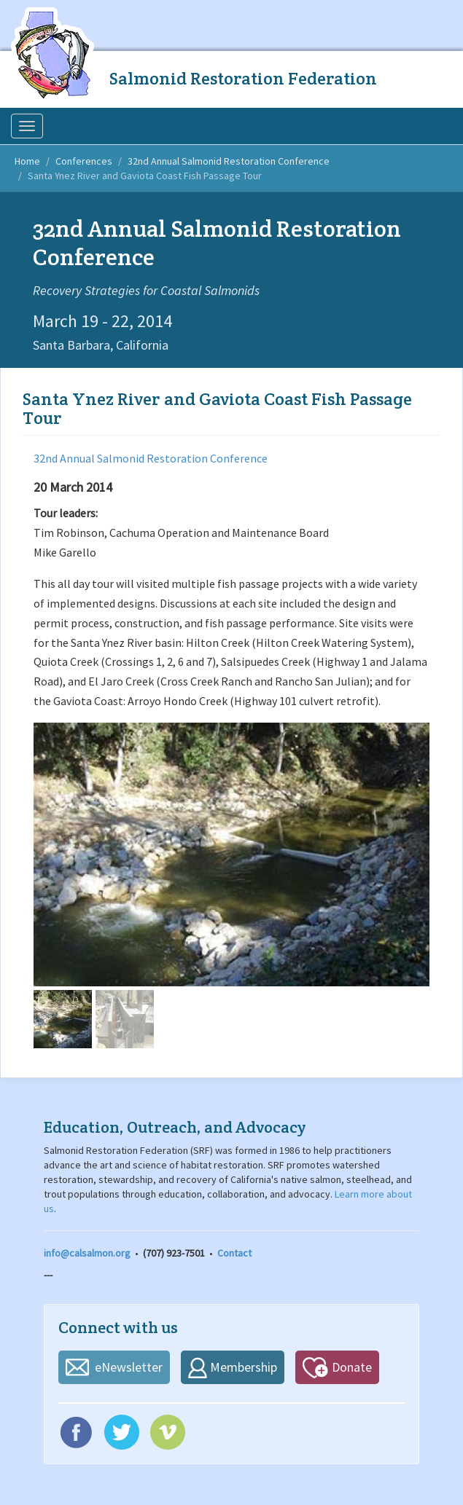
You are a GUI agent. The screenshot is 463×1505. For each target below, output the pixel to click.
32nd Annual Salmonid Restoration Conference (229, 161)
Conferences (83, 161)
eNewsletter (129, 1367)
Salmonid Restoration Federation (243, 78)
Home (27, 161)
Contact (234, 1253)
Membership (243, 1367)
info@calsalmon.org (87, 1253)
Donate (352, 1367)
